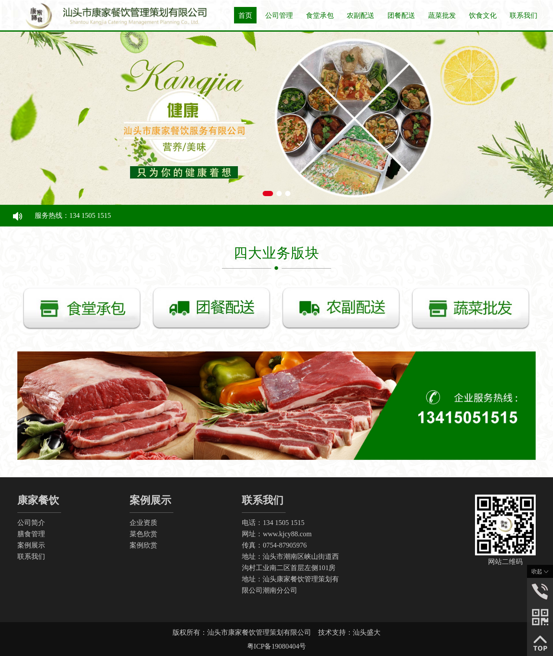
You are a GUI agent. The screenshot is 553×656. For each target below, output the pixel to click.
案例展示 (31, 545)
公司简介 (31, 522)
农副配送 (360, 15)
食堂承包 (320, 15)
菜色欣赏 (143, 534)
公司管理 (279, 15)
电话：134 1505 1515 (273, 522)
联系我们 (523, 15)
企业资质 (143, 522)
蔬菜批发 (442, 15)
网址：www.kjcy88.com (277, 534)
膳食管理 (31, 534)
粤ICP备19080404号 (276, 646)
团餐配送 (401, 15)
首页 (245, 15)
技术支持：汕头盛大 (349, 632)
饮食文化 (483, 15)
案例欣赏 (143, 545)
